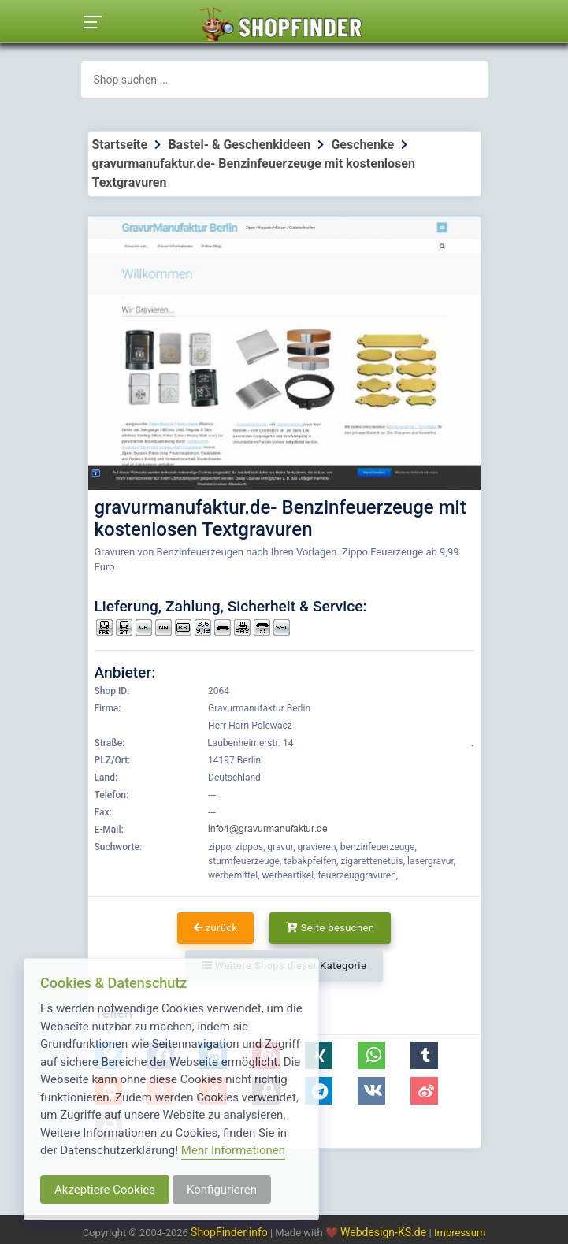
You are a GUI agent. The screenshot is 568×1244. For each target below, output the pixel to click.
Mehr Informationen (233, 1150)
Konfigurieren (222, 1190)
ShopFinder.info (229, 1232)
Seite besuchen (330, 928)
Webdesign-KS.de (384, 1232)
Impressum (459, 1232)
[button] (371, 1055)
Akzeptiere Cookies (104, 1190)
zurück (216, 928)
